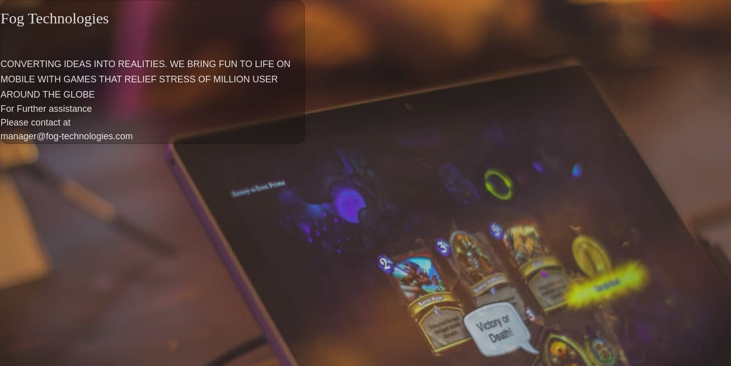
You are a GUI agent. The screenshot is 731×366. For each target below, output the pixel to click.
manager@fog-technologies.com (67, 136)
